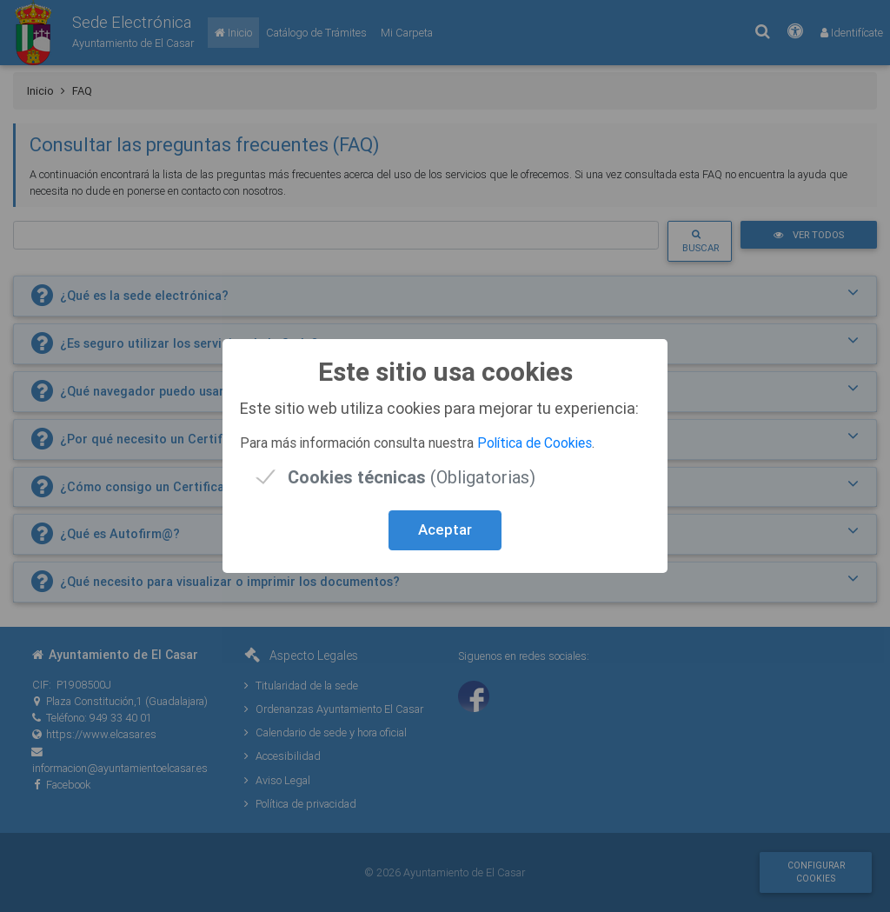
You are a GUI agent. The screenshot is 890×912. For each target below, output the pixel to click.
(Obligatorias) (411, 477)
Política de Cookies (534, 442)
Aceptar (445, 529)
